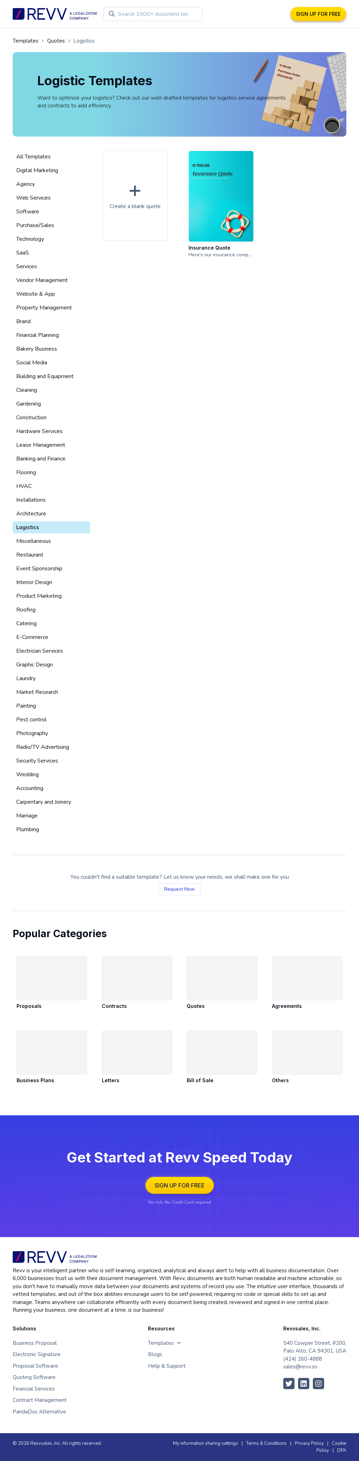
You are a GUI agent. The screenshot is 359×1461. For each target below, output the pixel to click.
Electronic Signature (37, 1354)
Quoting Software (34, 1377)
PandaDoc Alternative (39, 1411)
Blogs (155, 1354)
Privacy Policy (309, 1443)
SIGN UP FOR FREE (318, 14)
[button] (135, 196)
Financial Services (34, 1388)
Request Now (179, 889)
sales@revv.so (300, 1366)
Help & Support (167, 1365)
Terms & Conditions (266, 1443)
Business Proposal (35, 1343)
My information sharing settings (205, 1443)
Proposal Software (35, 1365)
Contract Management (40, 1400)
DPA (341, 1450)
